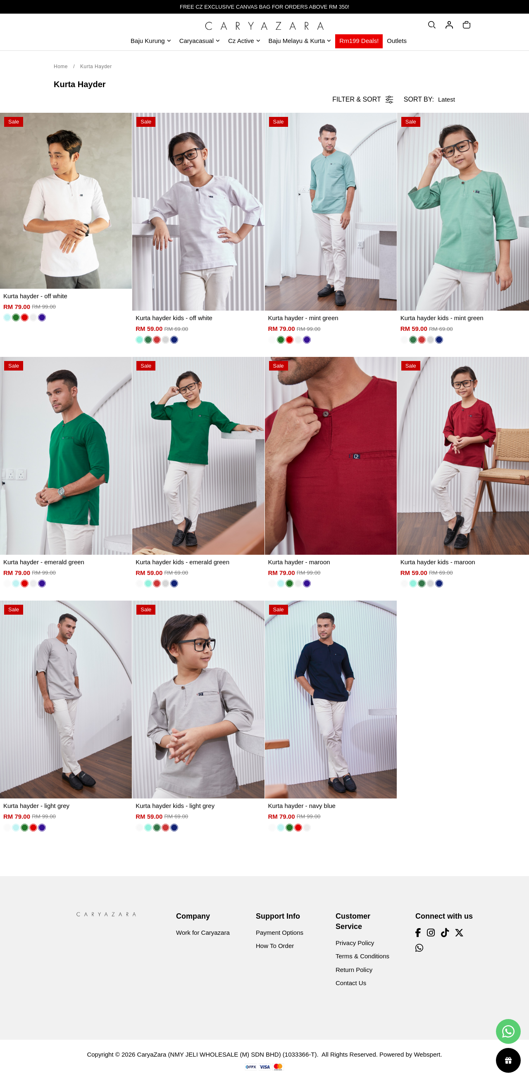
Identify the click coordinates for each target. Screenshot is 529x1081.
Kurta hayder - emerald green (43, 561)
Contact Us (351, 982)
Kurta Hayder (96, 66)
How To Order (275, 945)
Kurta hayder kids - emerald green (182, 561)
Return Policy (354, 969)
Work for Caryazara (203, 932)
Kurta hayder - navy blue (302, 805)
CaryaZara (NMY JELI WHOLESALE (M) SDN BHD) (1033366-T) (227, 1054)
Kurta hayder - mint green (303, 317)
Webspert (427, 1054)
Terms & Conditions (362, 956)
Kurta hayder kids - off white (174, 317)
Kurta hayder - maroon (299, 561)
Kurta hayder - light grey (36, 805)
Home (61, 66)
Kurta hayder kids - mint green (442, 317)
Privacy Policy (355, 942)
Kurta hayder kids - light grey (175, 805)
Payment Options (279, 932)
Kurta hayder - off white (35, 295)
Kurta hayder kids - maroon (437, 561)
